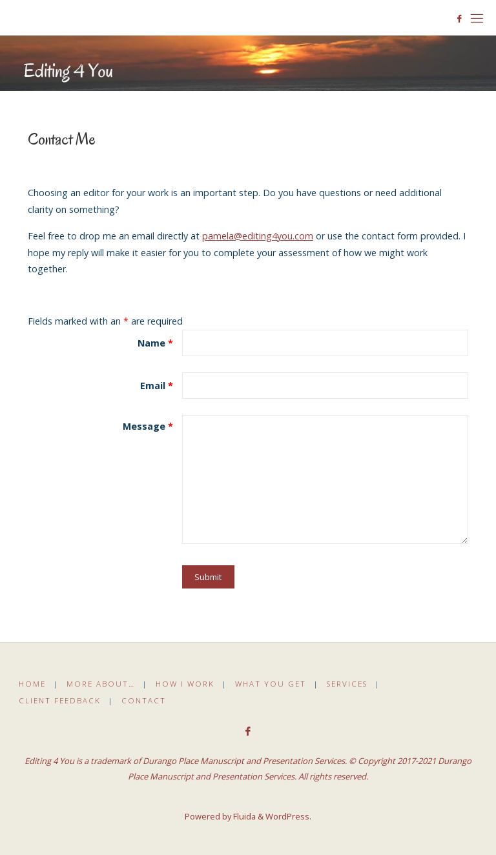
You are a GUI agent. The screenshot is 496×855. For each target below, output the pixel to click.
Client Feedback (60, 700)
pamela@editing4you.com (257, 236)
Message (148, 426)
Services (347, 684)
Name (155, 343)
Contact (143, 700)
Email (156, 385)
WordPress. (288, 816)
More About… (101, 684)
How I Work (185, 684)
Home (32, 684)
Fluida (243, 816)
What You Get (270, 684)
